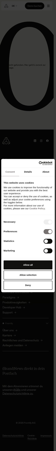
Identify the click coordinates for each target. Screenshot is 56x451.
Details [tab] (28, 171)
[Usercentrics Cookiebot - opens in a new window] (39, 163)
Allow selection (27, 275)
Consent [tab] (10, 171)
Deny (28, 285)
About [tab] (45, 171)
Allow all (28, 265)
